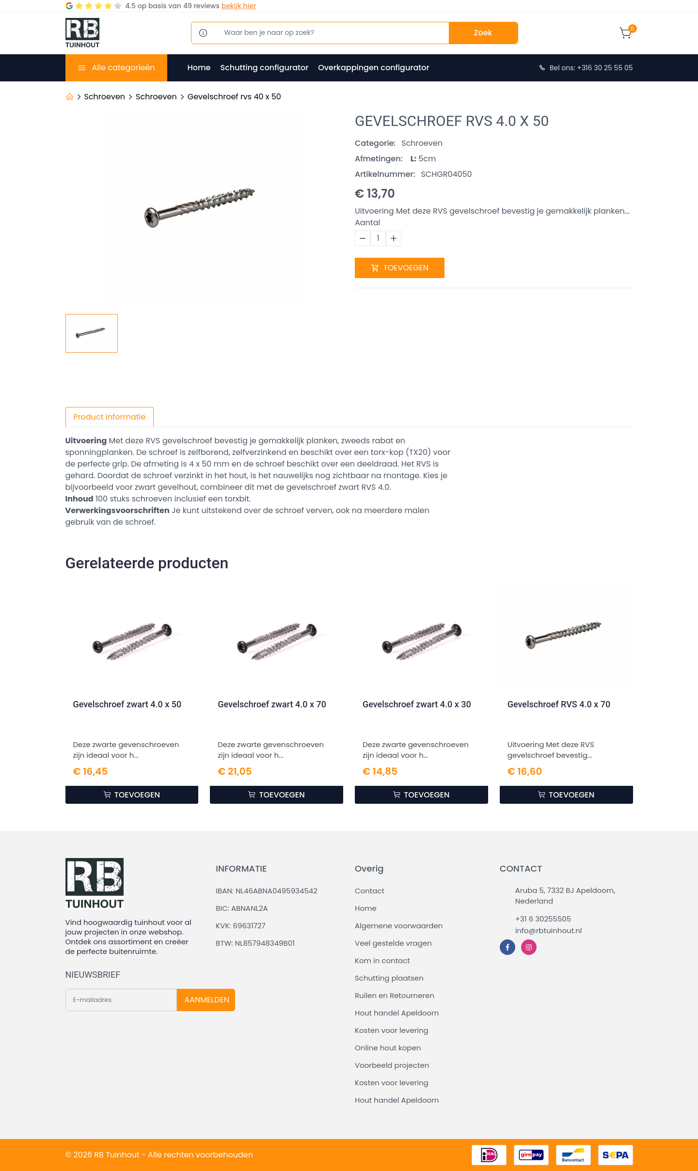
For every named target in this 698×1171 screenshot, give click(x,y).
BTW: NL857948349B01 (255, 943)
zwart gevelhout (165, 487)
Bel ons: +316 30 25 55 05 (585, 68)
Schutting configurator (264, 67)
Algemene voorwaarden (399, 926)
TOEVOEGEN (399, 267)
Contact (369, 891)
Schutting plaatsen (389, 978)
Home (199, 67)
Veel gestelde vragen (393, 943)
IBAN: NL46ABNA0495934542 (266, 891)
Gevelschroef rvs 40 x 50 (234, 96)
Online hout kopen (388, 1048)
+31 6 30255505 (543, 919)
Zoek (483, 32)
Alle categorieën (123, 67)
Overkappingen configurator (373, 67)
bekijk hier (239, 6)
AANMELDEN (207, 999)
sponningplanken (99, 452)
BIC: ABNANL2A (242, 908)
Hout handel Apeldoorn (397, 1013)
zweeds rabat (367, 440)
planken (321, 440)
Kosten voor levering (391, 1030)
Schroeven (105, 96)
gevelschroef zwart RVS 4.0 (338, 487)
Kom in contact (382, 960)
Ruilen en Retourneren (394, 995)
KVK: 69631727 (240, 926)
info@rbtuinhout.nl (548, 930)
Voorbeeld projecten (392, 1065)
